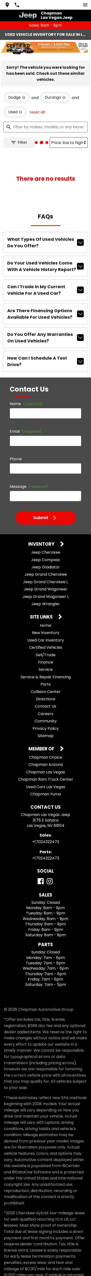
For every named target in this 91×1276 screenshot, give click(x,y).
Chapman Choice (45, 748)
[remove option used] (15, 103)
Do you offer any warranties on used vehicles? (45, 329)
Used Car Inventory (45, 631)
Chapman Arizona (45, 756)
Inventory (42, 535)
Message (29, 477)
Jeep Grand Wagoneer (45, 580)
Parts (46, 675)
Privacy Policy (46, 719)
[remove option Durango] (55, 88)
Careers (45, 705)
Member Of (41, 740)
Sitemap (46, 727)
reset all (37, 103)
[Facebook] (41, 872)
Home (45, 616)
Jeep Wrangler (45, 595)
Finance (45, 653)
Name (26, 395)
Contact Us (45, 697)
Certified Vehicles (45, 639)
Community (46, 712)
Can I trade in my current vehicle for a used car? (45, 281)
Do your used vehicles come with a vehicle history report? (45, 257)
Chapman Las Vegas (45, 763)
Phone (16, 450)
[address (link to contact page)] (7, 5)
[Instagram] (50, 872)
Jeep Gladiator (45, 558)
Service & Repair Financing (46, 668)
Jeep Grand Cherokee (45, 565)
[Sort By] (69, 133)
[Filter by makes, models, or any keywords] (45, 118)
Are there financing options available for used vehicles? (45, 305)
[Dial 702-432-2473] (17, 5)
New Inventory (45, 624)
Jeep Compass (45, 551)
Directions (45, 690)
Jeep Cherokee (45, 543)
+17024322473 (45, 833)
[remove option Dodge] (17, 88)
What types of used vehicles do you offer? (45, 233)
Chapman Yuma (45, 785)
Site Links (42, 608)
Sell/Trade (46, 646)
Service (46, 661)
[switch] (85, 5)
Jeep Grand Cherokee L (45, 573)
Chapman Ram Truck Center (45, 770)
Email (26, 422)
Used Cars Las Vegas (45, 778)
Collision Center (46, 683)
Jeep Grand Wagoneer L (45, 587)
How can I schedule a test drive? (45, 352)
